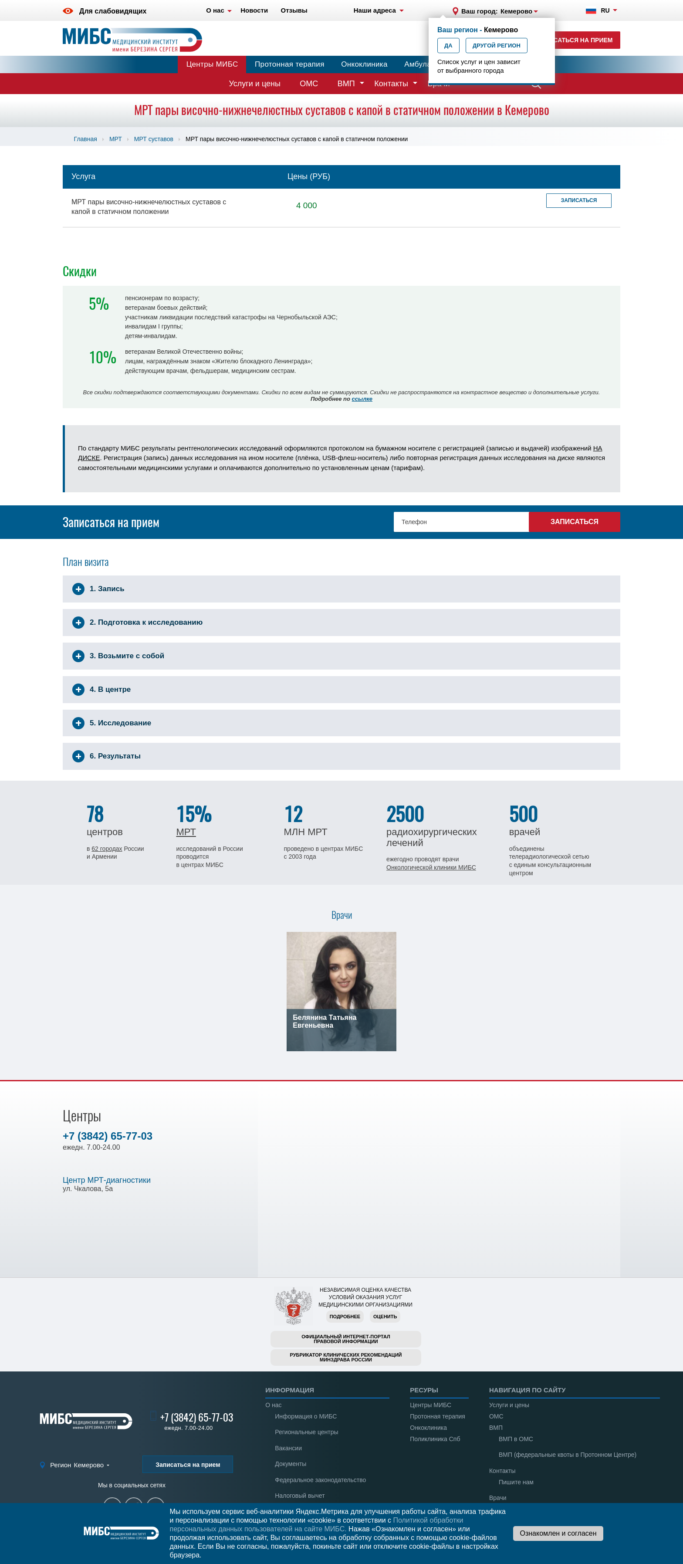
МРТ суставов (153, 138)
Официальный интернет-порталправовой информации (345, 1339)
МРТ (115, 138)
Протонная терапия (290, 64)
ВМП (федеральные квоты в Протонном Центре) (567, 1454)
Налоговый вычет (300, 1495)
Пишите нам (516, 1482)
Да (448, 45)
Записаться (579, 200)
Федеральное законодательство (320, 1479)
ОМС (309, 83)
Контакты (391, 83)
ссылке (362, 399)
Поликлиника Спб (435, 1438)
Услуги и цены (255, 83)
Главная (85, 138)
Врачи (498, 1497)
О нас (273, 1405)
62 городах (106, 848)
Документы (290, 1463)
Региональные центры (306, 1432)
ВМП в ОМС (516, 1438)
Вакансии (288, 1448)
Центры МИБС (212, 64)
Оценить (385, 1316)
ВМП (346, 83)
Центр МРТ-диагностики (107, 1180)
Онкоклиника (364, 64)
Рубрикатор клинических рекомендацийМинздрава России (346, 1357)
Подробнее (345, 1316)
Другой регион (497, 45)
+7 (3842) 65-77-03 (107, 1136)
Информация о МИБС (306, 1416)
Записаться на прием (575, 40)
